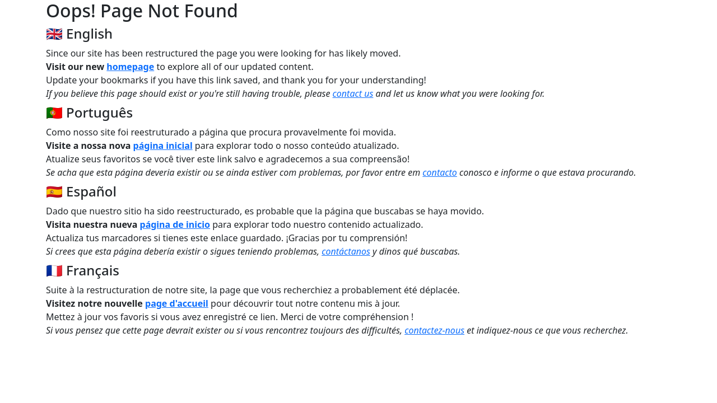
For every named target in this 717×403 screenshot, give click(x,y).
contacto (439, 172)
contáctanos (346, 251)
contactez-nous (434, 330)
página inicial (163, 145)
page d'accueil (176, 303)
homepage (130, 66)
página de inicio (175, 224)
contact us (353, 93)
